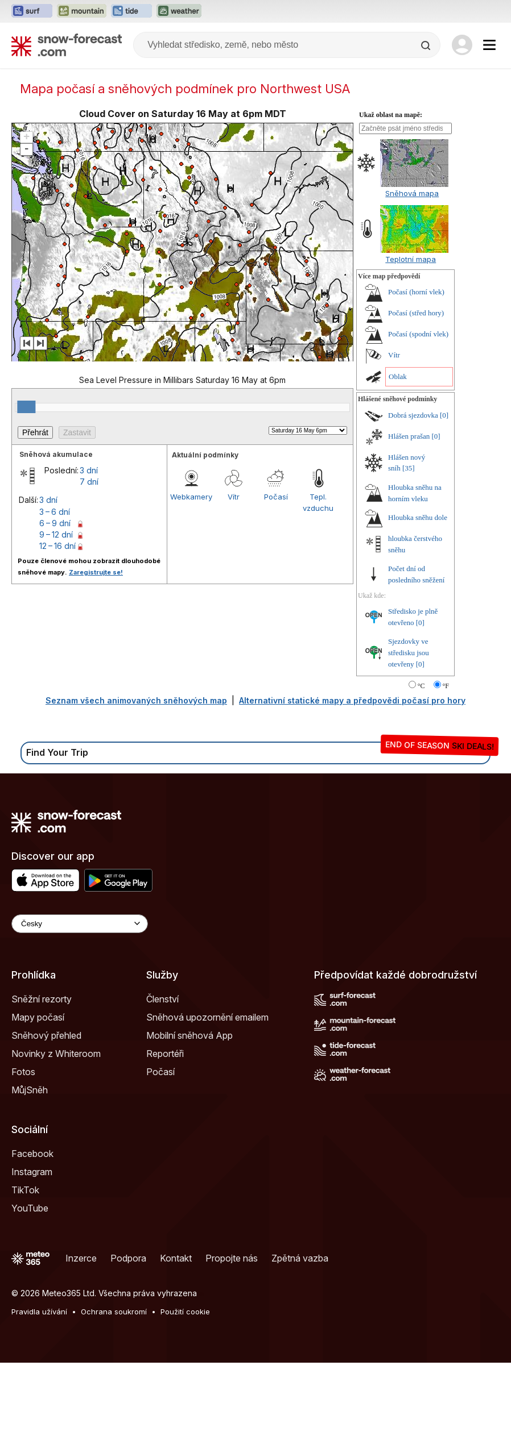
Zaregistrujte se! (96, 642)
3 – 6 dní (54, 581)
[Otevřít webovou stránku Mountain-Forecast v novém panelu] (81, 11)
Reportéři (165, 1123)
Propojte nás (231, 1327)
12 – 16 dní (57, 615)
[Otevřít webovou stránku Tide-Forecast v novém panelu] (131, 11)
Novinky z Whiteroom (56, 1123)
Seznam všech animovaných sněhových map (136, 770)
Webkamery (191, 566)
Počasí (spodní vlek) (418, 403)
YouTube (29, 1277)
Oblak (398, 446)
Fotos (23, 1141)
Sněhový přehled (46, 1104)
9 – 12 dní (56, 604)
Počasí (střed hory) (416, 382)
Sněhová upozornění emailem (207, 1086)
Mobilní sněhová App (189, 1104)
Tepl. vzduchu (318, 571)
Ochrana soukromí (114, 1380)
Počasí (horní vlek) (416, 361)
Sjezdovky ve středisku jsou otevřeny (408, 721)
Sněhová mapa (412, 262)
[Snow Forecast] (66, 45)
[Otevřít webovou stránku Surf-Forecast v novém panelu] (31, 11)
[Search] (427, 45)
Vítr (234, 566)
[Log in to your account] (462, 45)
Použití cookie (185, 1380)
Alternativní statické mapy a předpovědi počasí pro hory (352, 770)
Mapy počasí (37, 1086)
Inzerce (81, 1327)
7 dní (89, 551)
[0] (444, 484)
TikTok (25, 1259)
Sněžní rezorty (41, 1068)
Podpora (128, 1327)
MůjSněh (29, 1159)
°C (421, 755)
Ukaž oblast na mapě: (390, 184)
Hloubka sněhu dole (417, 586)
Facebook (32, 1223)
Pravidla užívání (39, 1380)
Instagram (31, 1241)
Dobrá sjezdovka (413, 484)
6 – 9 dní (55, 592)
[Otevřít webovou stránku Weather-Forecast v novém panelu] (178, 11)
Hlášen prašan (409, 505)
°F (446, 755)
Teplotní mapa (410, 328)
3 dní (89, 539)
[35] (408, 537)
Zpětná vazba (299, 1327)
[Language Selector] (79, 993)
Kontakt (176, 1327)
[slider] (26, 476)
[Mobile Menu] (489, 45)
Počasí (276, 566)
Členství (162, 1068)
